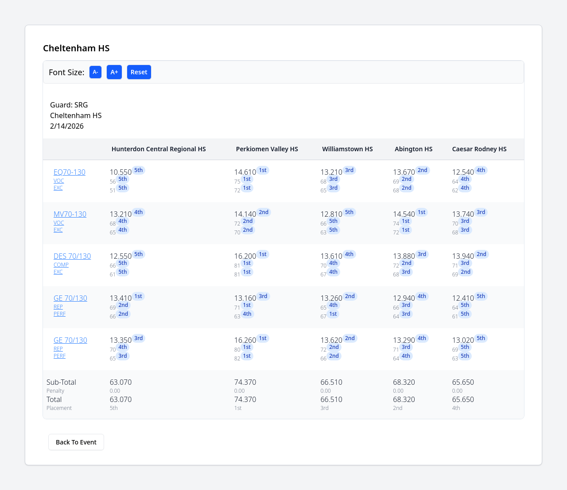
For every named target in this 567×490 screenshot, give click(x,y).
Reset (139, 72)
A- (95, 72)
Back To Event (76, 442)
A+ (114, 72)
